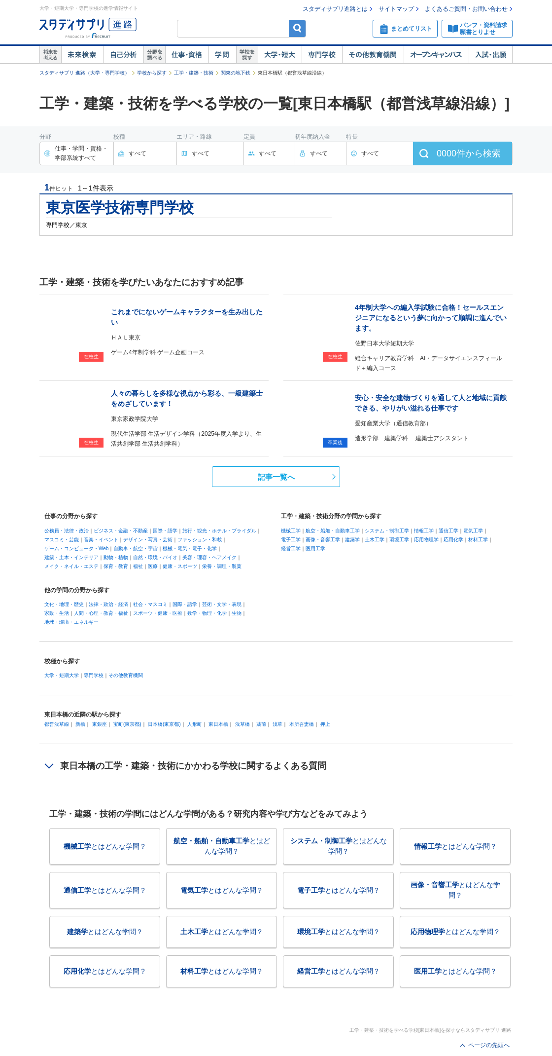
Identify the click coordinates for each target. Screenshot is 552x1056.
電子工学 (291, 539)
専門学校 (322, 55)
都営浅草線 (56, 724)
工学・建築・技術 (193, 72)
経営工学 (291, 548)
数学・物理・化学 (207, 613)
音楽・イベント (101, 539)
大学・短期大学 (61, 675)
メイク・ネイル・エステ (71, 566)
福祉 (138, 566)
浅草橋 (242, 724)
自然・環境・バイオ (155, 557)
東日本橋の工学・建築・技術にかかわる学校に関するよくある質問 (193, 766)
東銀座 (99, 724)
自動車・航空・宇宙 (135, 548)
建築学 (352, 539)
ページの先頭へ (489, 1045)
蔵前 (261, 724)
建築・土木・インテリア (71, 557)
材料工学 (478, 539)
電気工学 (473, 530)
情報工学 (424, 530)
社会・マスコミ (150, 604)
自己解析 (123, 55)
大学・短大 (280, 55)
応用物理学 (426, 539)
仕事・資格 (186, 55)
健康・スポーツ (180, 566)
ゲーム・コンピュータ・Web (76, 548)
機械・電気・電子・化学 (190, 548)
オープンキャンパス (436, 55)
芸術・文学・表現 (222, 604)
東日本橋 (218, 724)
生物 (237, 613)
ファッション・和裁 (199, 539)
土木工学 (374, 539)
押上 (325, 724)
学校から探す (152, 72)
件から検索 (469, 153)
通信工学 (448, 530)
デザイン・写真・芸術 (147, 539)
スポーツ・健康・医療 (157, 613)
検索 (297, 28)
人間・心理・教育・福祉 (101, 613)
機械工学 (291, 530)
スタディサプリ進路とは (335, 8)
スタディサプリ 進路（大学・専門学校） (84, 72)
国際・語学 (165, 530)
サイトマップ (396, 8)
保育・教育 (116, 566)
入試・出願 (491, 55)
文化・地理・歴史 (64, 604)
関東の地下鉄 (235, 72)
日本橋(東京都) (164, 724)
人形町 (194, 724)
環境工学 (399, 539)
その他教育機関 (373, 55)
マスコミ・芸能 (61, 539)
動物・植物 (116, 557)
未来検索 (82, 55)
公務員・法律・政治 (66, 530)
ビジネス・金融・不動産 (121, 530)
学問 (222, 55)
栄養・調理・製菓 (222, 566)
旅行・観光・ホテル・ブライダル (219, 530)
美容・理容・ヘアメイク (209, 557)
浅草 (277, 724)
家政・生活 (56, 613)
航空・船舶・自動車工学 (333, 530)
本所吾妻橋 (301, 724)
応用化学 (453, 539)
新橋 (80, 724)
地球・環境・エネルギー (71, 622)
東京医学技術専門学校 (120, 207)
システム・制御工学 (387, 530)
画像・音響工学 (323, 539)
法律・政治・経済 (108, 604)
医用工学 (315, 548)
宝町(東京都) (127, 724)
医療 (153, 566)
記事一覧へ (276, 477)
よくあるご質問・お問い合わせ (466, 8)
